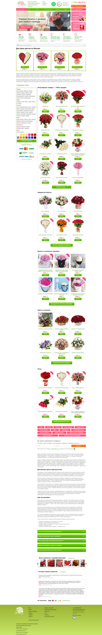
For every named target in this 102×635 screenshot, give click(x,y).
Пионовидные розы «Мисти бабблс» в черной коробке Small (61, 271)
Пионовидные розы (24, 107)
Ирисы (33, 108)
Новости (30, 616)
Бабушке (22, 119)
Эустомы (19, 115)
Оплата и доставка (32, 1)
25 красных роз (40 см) (78, 130)
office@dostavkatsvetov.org (79, 609)
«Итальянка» (45, 106)
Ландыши (23, 112)
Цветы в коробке (44, 432)
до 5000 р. (19, 101)
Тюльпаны (34, 107)
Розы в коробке (44, 429)
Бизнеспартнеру (29, 121)
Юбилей (27, 92)
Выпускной (19, 94)
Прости (22, 98)
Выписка (30, 91)
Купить (45, 111)
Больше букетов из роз (61, 421)
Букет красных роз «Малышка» (45, 411)
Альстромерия (20, 110)
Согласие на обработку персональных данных (27, 623)
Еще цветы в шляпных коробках (61, 304)
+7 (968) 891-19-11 (54, 448)
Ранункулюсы (26, 110)
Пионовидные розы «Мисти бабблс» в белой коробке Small (45, 270)
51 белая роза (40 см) (45, 177)
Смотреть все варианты (26, 159)
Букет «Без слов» (78, 211)
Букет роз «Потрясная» (77, 177)
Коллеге (18, 123)
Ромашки (34, 114)
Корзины (58, 9)
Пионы (29, 107)
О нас (43, 1)
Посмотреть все (66, 600)
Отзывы (44, 4)
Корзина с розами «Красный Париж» (61, 329)
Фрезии (18, 114)
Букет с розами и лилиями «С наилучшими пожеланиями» (78, 154)
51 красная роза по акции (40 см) (78, 107)
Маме (18, 119)
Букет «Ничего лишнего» (62, 177)
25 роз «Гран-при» (45, 130)
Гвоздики (23, 115)
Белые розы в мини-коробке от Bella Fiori (61, 294)
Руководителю (24, 123)
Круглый (18, 126)
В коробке (23, 126)
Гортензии (22, 108)
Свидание (26, 91)
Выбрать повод (20, 9)
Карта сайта (19, 627)
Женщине (19, 121)
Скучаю (18, 98)
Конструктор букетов (33, 4)
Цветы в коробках (48, 9)
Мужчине (23, 121)
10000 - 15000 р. (32, 101)
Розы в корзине (68, 427)
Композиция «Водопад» (45, 352)
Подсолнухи (28, 114)
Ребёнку (26, 119)
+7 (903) (78, 2)
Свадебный (26, 128)
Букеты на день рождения (76, 432)
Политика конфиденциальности (23, 625)
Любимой (33, 119)
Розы (29, 9)
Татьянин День (27, 98)
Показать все (71, 558)
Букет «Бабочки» (45, 211)
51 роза (49, 427)
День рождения (20, 91)
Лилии (18, 108)
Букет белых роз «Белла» (45, 153)
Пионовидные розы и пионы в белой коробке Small (78, 294)
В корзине (28, 126)
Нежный (18, 132)
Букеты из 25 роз (42, 67)
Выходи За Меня (20, 96)
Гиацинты (31, 112)
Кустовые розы (28, 108)
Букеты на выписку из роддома (72, 435)
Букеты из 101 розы (77, 67)
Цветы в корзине (59, 432)
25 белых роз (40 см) (62, 153)
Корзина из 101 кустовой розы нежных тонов (62, 353)
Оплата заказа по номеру (34, 3)
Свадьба (19, 92)
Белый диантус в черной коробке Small (78, 270)
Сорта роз (30, 6)
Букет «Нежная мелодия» (62, 106)
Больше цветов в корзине (61, 363)
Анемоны (32, 110)
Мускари (27, 115)
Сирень (18, 112)
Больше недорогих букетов (62, 245)
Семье (29, 119)
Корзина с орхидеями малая (45, 328)
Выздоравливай (32, 96)
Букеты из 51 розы (59, 67)
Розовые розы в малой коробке (45, 293)
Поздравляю (28, 94)
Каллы (26, 112)
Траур (31, 92)
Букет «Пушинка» (62, 211)
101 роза (57, 427)
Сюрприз (23, 92)
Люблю (23, 94)
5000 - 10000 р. (25, 101)
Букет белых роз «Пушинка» (61, 130)
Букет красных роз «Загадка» (45, 387)
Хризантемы (23, 114)
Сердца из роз (25, 67)
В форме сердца (20, 128)
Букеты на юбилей (47, 435)
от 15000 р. (19, 103)
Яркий (22, 132)
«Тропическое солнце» (61, 234)
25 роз (41, 427)
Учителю (29, 123)
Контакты (44, 3)
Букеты (37, 9)
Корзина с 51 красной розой (78, 328)
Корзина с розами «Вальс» (78, 352)
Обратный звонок (79, 6)
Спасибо (26, 96)
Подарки (65, 9)
